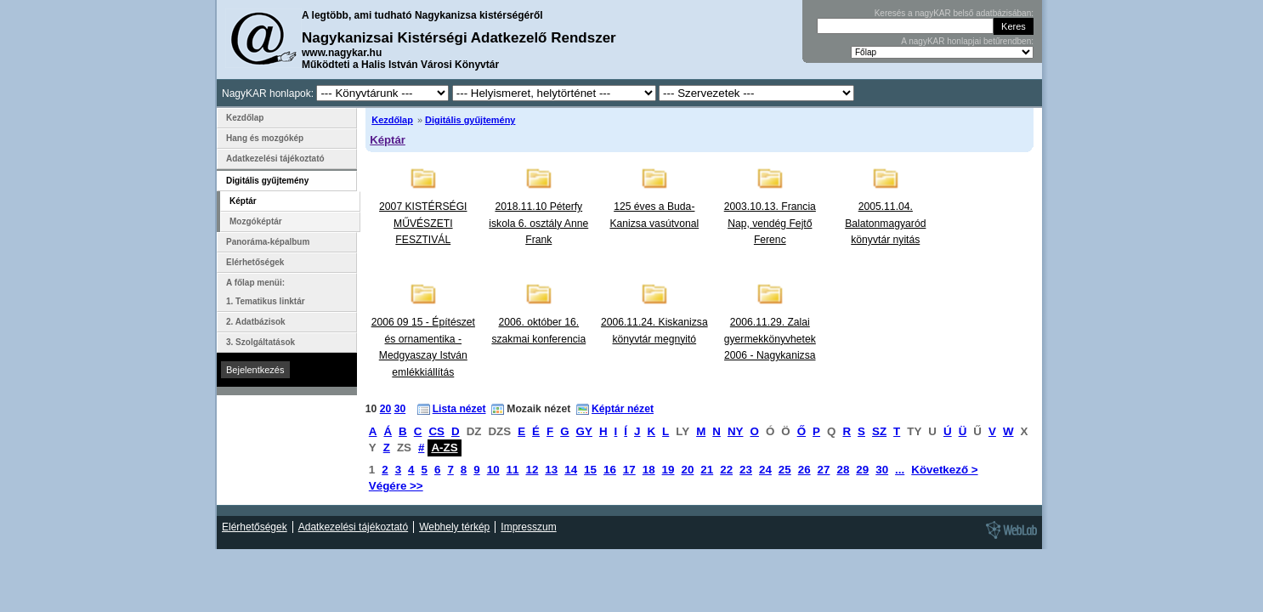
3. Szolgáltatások (260, 342)
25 (785, 469)
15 (590, 469)
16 (609, 469)
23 (745, 469)
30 (400, 409)
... (899, 469)
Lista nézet (459, 409)
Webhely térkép (454, 527)
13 (551, 469)
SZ (879, 431)
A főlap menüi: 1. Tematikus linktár (265, 292)
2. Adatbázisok (256, 321)
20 (386, 409)
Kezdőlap (392, 120)
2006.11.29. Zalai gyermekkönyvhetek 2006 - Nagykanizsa (770, 338)
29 (862, 469)
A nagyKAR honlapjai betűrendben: (967, 41)
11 (513, 469)
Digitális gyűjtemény (470, 120)
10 (493, 469)
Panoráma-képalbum (267, 241)
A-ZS (444, 447)
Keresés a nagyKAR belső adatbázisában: (954, 13)
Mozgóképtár (255, 221)
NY (736, 431)
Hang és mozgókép (264, 138)
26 (804, 469)
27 (824, 469)
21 (706, 469)
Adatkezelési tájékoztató (275, 158)
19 (668, 469)
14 (570, 469)
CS (436, 431)
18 (649, 469)
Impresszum (528, 527)
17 (629, 469)
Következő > (944, 469)
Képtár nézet (623, 409)
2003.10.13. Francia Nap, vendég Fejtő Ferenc (770, 223)
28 (842, 469)
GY (584, 431)
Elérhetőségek (255, 262)
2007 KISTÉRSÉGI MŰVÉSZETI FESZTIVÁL (423, 223)
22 (726, 469)
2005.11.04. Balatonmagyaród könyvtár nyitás (885, 223)
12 (531, 469)
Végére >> (396, 485)
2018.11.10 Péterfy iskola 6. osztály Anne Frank (538, 223)
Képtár (387, 139)
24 (765, 469)
